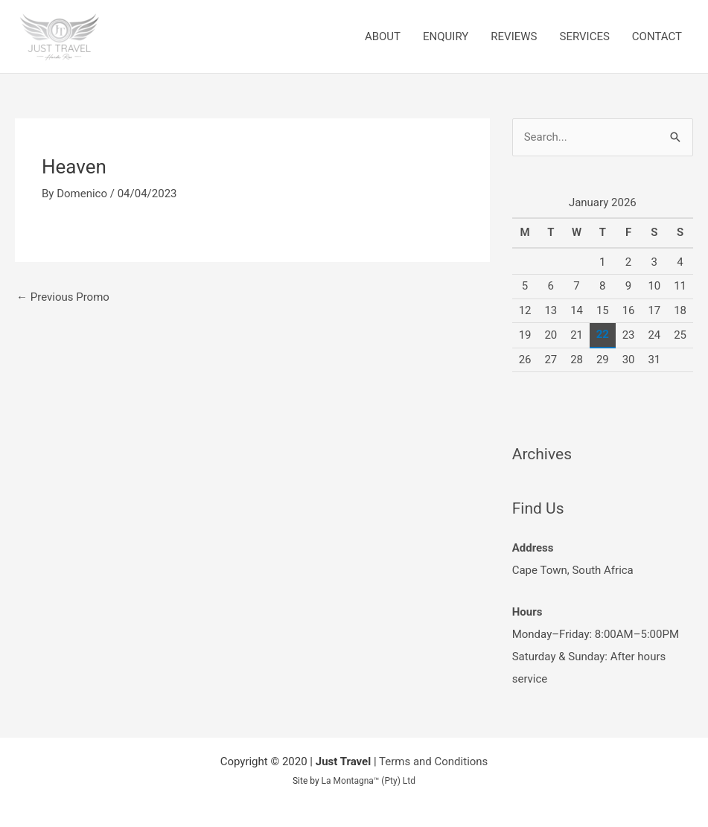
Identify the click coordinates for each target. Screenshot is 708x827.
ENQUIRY (445, 36)
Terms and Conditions (433, 761)
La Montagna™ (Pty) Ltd (368, 781)
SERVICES (584, 36)
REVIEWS (514, 36)
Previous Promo (62, 297)
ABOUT (383, 36)
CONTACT (657, 36)
